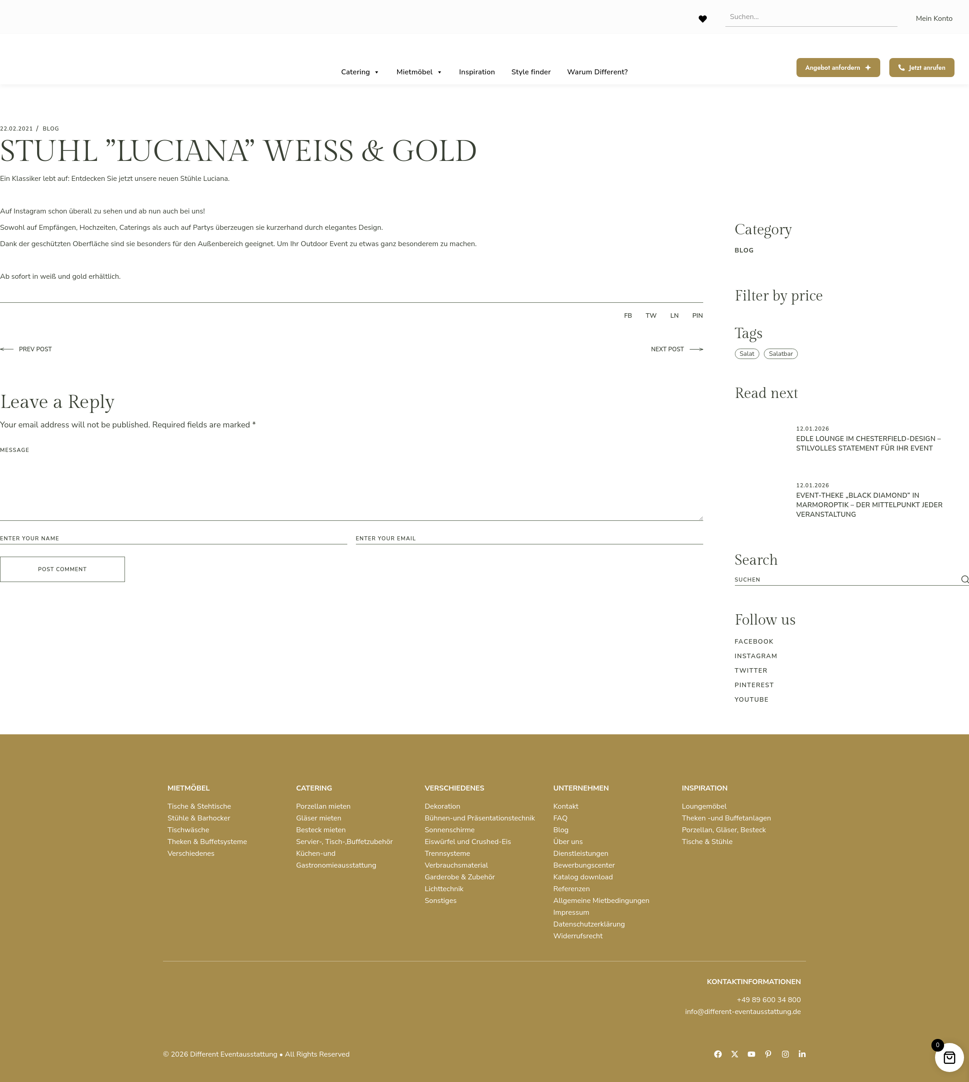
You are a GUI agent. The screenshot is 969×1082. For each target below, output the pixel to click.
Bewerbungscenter (584, 865)
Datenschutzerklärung (589, 924)
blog (51, 128)
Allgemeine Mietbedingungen (601, 901)
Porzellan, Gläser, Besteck (724, 830)
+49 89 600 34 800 (769, 1000)
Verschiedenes (191, 854)
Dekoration (443, 806)
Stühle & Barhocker (199, 818)
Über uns (568, 842)
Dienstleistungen (581, 854)
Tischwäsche (188, 830)
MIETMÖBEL (189, 788)
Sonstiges (440, 901)
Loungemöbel (704, 806)
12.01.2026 (813, 428)
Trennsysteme (447, 854)
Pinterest (754, 685)
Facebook (754, 641)
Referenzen (571, 889)
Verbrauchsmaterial (456, 865)
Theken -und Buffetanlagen (726, 818)
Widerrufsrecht (578, 936)
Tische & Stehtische (199, 806)
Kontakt (565, 806)
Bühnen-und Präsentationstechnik (480, 818)
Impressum (571, 912)
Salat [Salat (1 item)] (747, 353)
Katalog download (583, 877)
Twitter (751, 670)
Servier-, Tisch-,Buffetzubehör (344, 842)
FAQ (560, 818)
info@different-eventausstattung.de (743, 1012)
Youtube (752, 699)
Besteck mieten (321, 830)
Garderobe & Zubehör (460, 877)
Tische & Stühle (707, 842)
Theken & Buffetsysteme (207, 842)
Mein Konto (934, 18)
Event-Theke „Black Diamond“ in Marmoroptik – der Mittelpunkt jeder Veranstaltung (869, 505)
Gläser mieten (318, 818)
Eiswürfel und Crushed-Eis (468, 842)
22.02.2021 (16, 128)
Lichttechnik (444, 889)
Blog (561, 830)
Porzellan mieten (323, 806)
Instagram (756, 656)
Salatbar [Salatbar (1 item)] (781, 353)
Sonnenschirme (450, 830)
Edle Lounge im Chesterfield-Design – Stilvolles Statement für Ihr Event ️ (868, 443)
